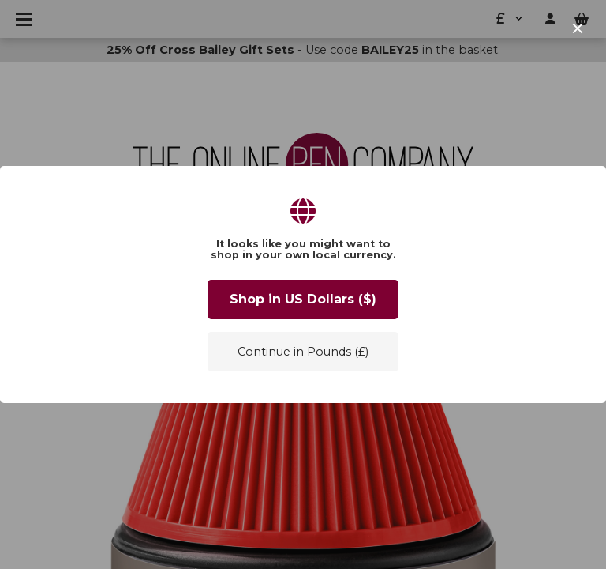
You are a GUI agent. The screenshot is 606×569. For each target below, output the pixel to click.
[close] (577, 28)
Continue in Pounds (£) (303, 352)
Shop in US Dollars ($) (303, 299)
